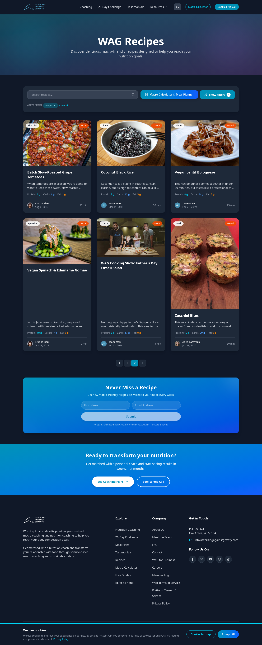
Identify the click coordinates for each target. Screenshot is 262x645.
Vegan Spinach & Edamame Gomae (57, 270)
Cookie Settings (201, 634)
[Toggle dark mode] (177, 6)
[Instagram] (219, 559)
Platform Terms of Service (164, 593)
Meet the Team (162, 537)
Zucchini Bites (187, 315)
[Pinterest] (201, 559)
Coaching (86, 7)
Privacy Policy (161, 603)
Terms (165, 424)
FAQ (154, 545)
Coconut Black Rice (117, 172)
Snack (178, 223)
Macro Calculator (198, 6)
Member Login (161, 575)
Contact (157, 552)
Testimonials (136, 7)
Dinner (105, 125)
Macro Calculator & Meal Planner (169, 94)
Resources (158, 7)
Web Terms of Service (166, 583)
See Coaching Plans (113, 482)
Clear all (63, 105)
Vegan (50, 105)
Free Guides (123, 575)
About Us (158, 530)
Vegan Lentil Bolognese (195, 172)
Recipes (120, 560)
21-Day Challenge (109, 7)
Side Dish (32, 125)
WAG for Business (163, 560)
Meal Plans (122, 545)
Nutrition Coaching (127, 530)
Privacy (155, 424)
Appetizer (33, 223)
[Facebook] (192, 559)
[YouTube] (210, 559)
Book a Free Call (227, 6)
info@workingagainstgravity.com (216, 540)
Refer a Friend (124, 583)
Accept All (228, 634)
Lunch (105, 223)
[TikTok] (228, 559)
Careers (157, 567)
